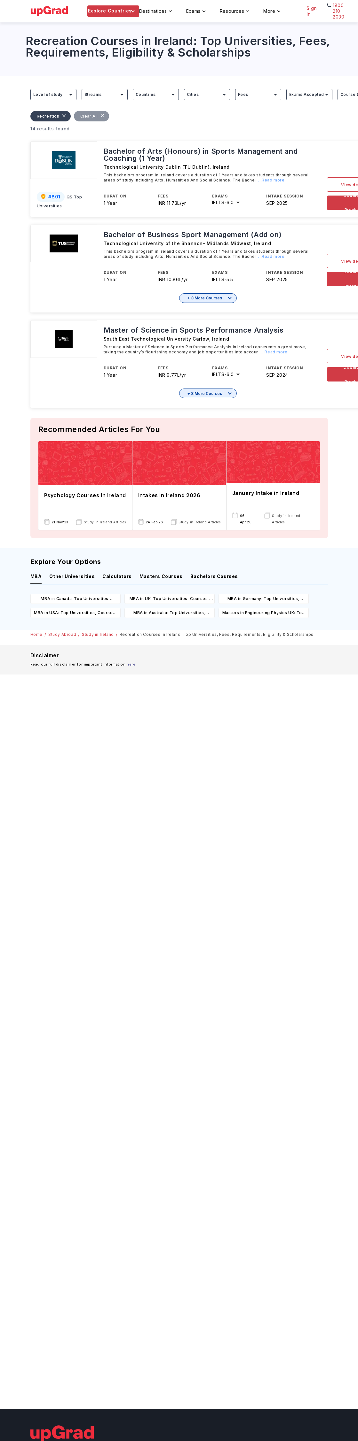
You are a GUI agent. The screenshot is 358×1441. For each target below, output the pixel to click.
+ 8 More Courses (204, 393)
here (131, 664)
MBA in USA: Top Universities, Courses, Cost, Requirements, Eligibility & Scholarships (75, 614)
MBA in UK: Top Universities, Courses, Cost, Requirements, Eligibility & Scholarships (169, 600)
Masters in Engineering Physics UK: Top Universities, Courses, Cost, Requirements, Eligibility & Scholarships (263, 614)
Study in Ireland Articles (105, 522)
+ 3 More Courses (204, 298)
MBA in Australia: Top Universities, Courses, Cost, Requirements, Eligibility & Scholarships (169, 614)
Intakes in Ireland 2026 (169, 495)
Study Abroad (62, 634)
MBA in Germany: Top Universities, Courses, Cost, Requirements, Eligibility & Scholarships (263, 600)
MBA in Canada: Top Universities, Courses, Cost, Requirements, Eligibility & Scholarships (75, 600)
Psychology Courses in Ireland (85, 495)
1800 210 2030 (338, 11)
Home (36, 634)
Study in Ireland (98, 634)
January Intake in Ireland (265, 493)
